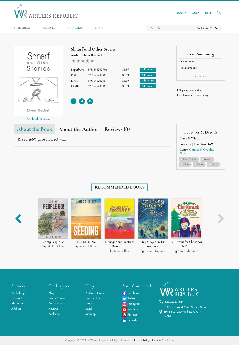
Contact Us (92, 298)
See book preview (38, 119)
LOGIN (195, 12)
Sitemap (90, 314)
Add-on (16, 309)
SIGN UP (181, 12)
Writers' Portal (57, 298)
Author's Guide (95, 293)
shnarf (199, 164)
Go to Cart (200, 76)
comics (207, 159)
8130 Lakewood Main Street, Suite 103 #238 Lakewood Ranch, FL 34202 (183, 311)
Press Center (56, 303)
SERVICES (49, 27)
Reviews (53, 309)
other (186, 164)
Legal (88, 309)
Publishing (18, 293)
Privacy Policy (142, 340)
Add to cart (148, 69)
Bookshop (54, 314)
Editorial (16, 298)
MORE (99, 27)
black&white (189, 159)
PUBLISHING (22, 27)
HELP (208, 12)
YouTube (130, 309)
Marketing (17, 303)
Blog (51, 293)
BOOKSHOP (75, 27)
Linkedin (130, 320)
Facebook (130, 293)
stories (214, 164)
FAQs (89, 303)
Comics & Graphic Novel (196, 151)
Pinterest (130, 314)
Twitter (129, 298)
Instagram (131, 304)
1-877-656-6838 (171, 302)
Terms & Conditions (163, 340)
